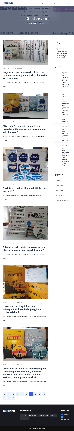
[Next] (13, 398)
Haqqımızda (55, 3)
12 (44, 394)
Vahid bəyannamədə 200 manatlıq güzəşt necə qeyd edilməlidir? (66, 136)
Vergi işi (58, 180)
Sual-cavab (59, 190)
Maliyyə (53, 415)
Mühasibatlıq (36, 3)
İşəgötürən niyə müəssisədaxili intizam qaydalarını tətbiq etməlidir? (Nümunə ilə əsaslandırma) (25, 75)
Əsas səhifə (32, 23)
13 (4, 398)
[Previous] (4, 394)
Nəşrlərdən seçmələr (62, 201)
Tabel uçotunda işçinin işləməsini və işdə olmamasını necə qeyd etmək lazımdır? (24, 249)
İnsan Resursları (44, 415)
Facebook (65, 414)
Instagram (65, 419)
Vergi (42, 3)
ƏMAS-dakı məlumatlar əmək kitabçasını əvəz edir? (25, 190)
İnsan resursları (28, 3)
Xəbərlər (22, 3)
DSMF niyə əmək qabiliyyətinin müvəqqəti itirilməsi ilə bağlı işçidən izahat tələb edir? (22, 309)
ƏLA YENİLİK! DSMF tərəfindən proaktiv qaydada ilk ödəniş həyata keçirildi (62, 54)
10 (35, 394)
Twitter (64, 417)
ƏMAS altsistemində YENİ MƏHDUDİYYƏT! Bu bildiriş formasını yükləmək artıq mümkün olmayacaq (66, 158)
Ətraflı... (5, 86)
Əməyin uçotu (60, 185)
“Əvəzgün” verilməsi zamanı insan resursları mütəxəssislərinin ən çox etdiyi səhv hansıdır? (24, 129)
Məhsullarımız (47, 3)
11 (39, 394)
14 (9, 398)
